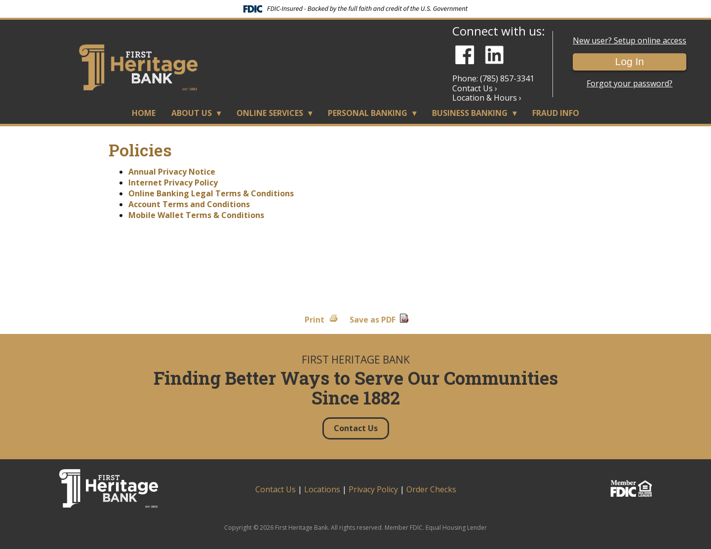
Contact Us (275, 489)
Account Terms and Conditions (189, 204)
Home (144, 113)
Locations (322, 489)
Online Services (270, 113)
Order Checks (431, 489)
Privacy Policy (373, 489)
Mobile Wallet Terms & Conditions (196, 215)
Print (314, 319)
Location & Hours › (486, 97)
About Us (191, 113)
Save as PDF (372, 319)
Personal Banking (367, 113)
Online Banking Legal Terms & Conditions (211, 193)
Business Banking (470, 113)
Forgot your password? (629, 83)
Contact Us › (474, 88)
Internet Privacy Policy (173, 182)
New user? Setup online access (629, 40)
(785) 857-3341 (507, 78)
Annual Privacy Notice (171, 171)
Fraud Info (555, 113)
